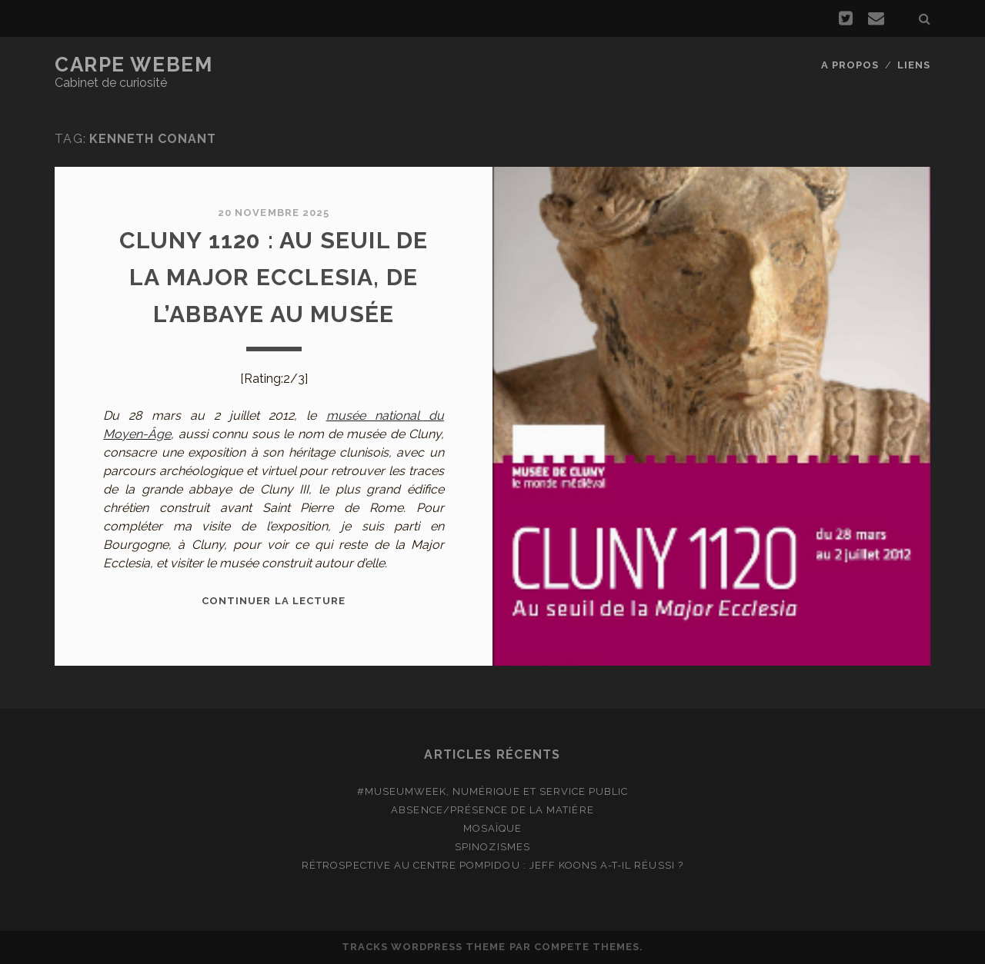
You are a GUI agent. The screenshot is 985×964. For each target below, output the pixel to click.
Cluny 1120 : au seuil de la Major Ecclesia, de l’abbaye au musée (274, 277)
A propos (850, 65)
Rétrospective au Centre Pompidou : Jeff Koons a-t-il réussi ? (492, 865)
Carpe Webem (133, 64)
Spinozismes (492, 847)
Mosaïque (492, 828)
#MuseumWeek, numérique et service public (493, 791)
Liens (913, 65)
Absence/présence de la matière (492, 810)
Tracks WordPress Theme (424, 946)
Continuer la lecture (274, 601)
